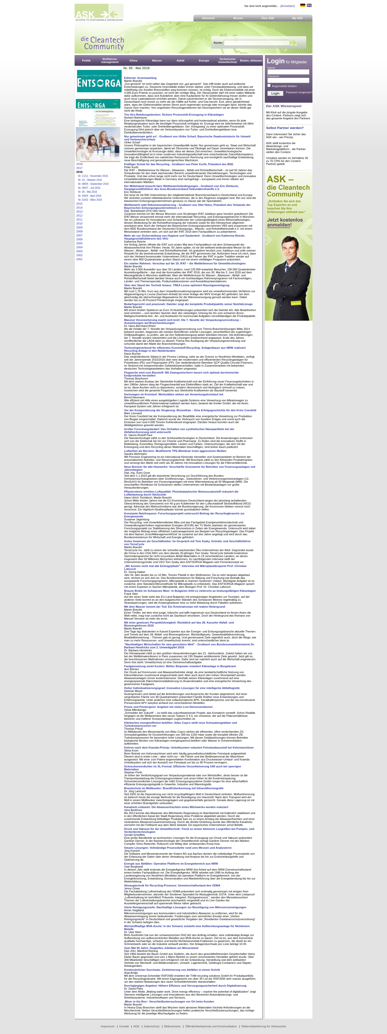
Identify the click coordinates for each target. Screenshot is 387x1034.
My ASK (297, 18)
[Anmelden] (287, 5)
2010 (79, 223)
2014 (79, 207)
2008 (79, 231)
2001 (79, 259)
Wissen (238, 18)
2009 (79, 227)
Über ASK (268, 18)
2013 (79, 211)
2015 (79, 203)
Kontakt (124, 1026)
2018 (79, 163)
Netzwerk (208, 18)
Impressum (108, 1026)
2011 (79, 219)
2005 (79, 243)
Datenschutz (152, 1026)
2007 (79, 235)
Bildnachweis (172, 1026)
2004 (79, 247)
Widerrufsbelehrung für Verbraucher (264, 1026)
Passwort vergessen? (299, 92)
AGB (136, 1026)
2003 (79, 251)
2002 (79, 255)
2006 (79, 239)
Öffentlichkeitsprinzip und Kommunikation (211, 1026)
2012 (79, 215)
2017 (79, 167)
